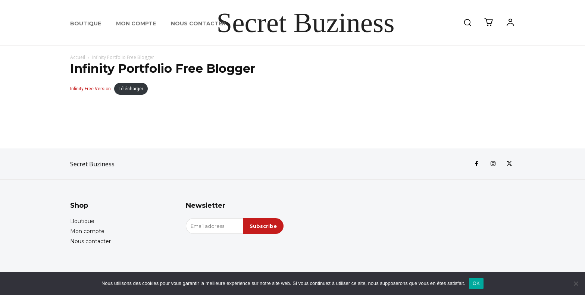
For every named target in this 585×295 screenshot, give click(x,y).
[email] (214, 226)
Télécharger (131, 88)
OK (476, 283)
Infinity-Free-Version (90, 88)
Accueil (77, 57)
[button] (467, 22)
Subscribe (263, 226)
